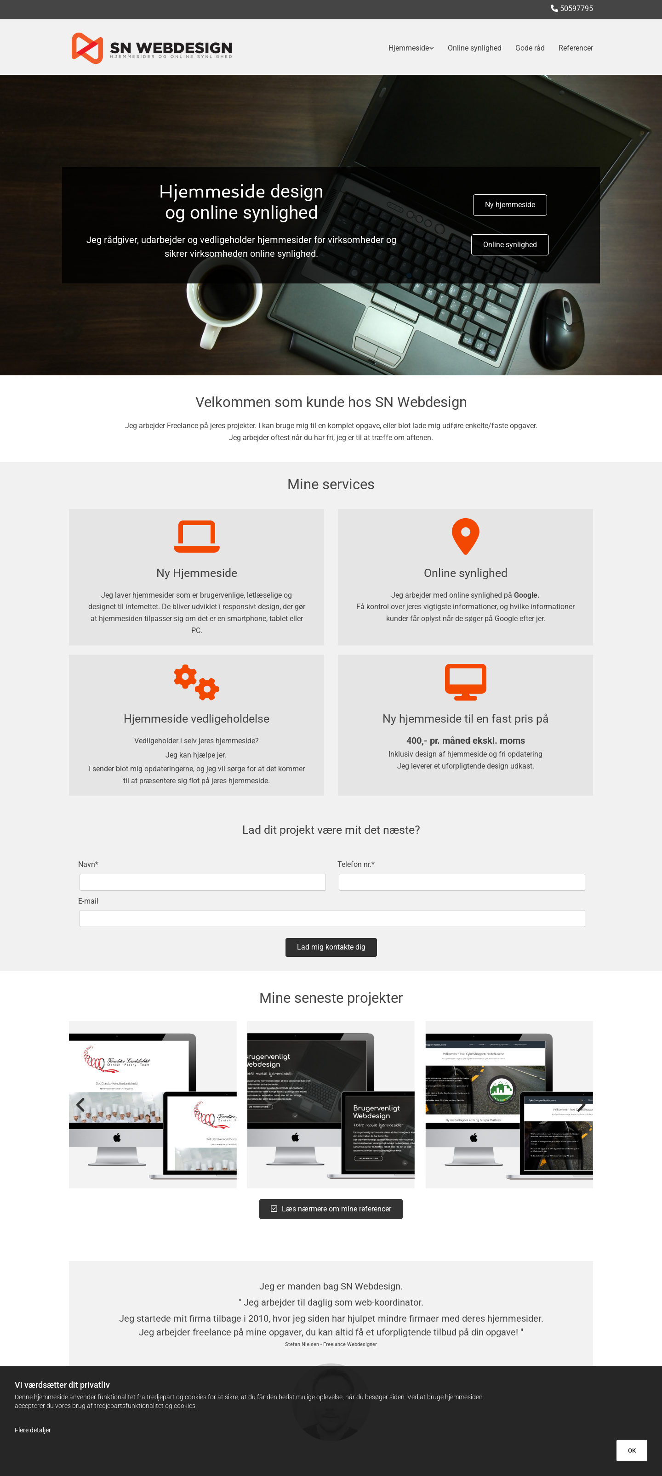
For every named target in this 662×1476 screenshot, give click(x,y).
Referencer (576, 48)
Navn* (88, 864)
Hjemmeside (408, 48)
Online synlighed (475, 48)
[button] (510, 204)
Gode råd (530, 48)
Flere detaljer (33, 1430)
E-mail (88, 901)
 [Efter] (579, 1105)
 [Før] (82, 1105)
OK (632, 1450)
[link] (404, 48)
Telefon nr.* (356, 864)
